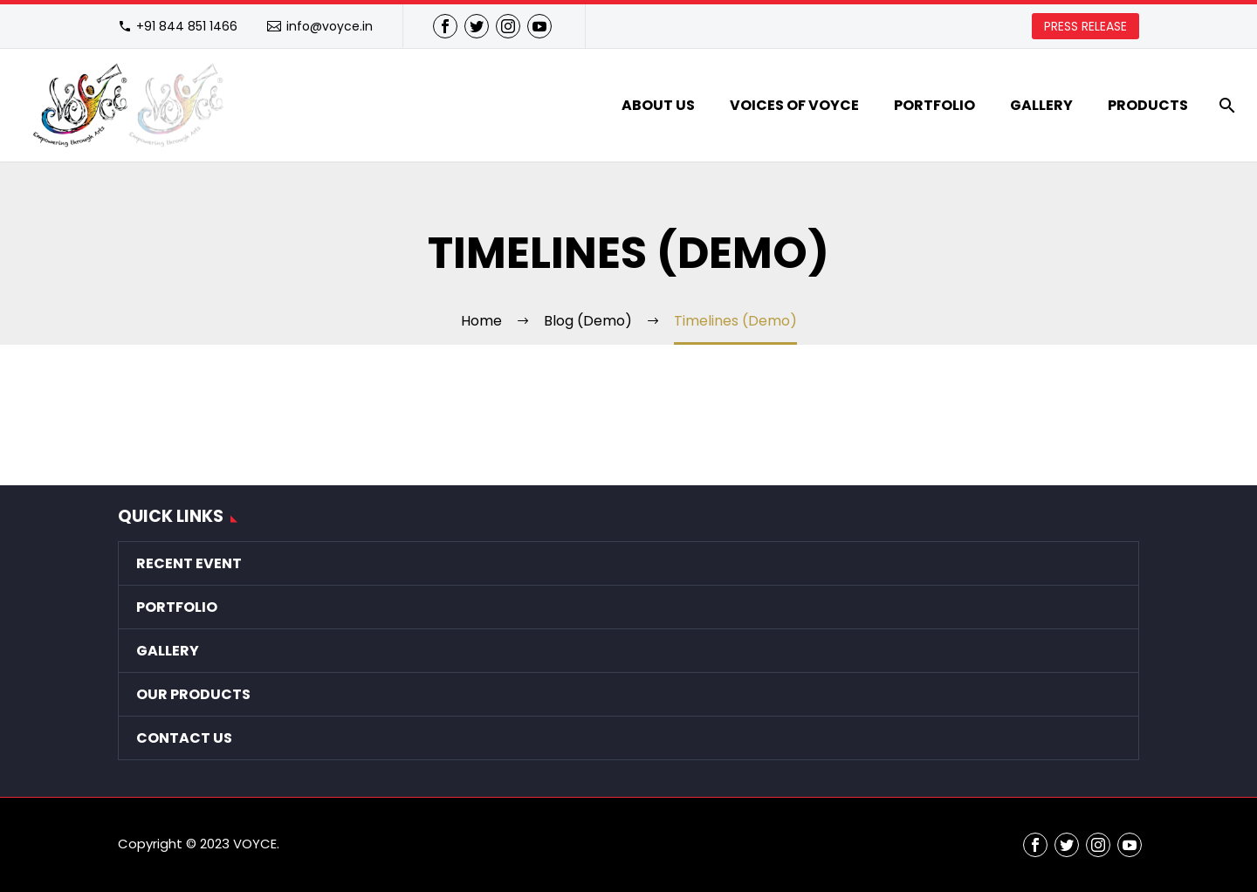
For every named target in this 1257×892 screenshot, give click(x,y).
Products (1148, 105)
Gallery (1041, 105)
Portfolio (934, 105)
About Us (658, 105)
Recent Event (189, 563)
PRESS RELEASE (1085, 26)
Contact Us (184, 738)
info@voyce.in (329, 26)
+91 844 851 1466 (186, 26)
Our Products (193, 694)
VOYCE (255, 843)
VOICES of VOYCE (794, 105)
